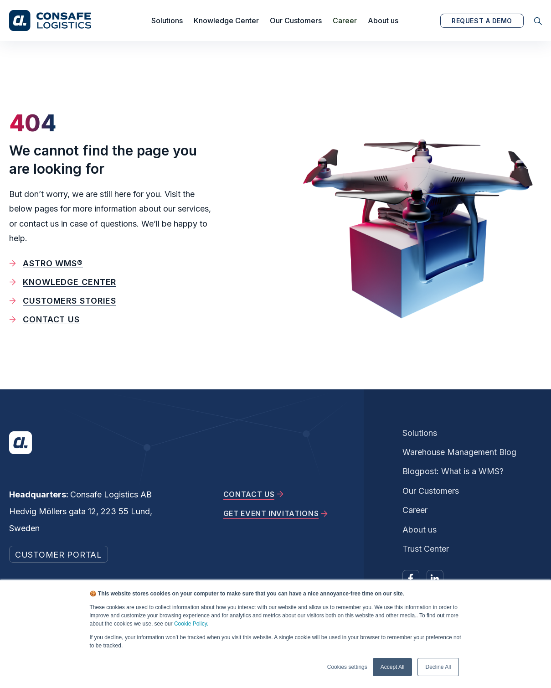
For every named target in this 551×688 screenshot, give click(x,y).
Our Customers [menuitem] (430, 491)
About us (383, 20)
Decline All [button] (438, 667)
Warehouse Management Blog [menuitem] (459, 452)
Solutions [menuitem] (419, 433)
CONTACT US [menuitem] (248, 494)
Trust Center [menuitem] (425, 549)
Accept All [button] (393, 667)
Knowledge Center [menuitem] (69, 282)
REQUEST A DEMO (482, 21)
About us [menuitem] (419, 529)
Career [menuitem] (414, 510)
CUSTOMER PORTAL (58, 554)
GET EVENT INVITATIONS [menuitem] (271, 513)
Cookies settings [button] (347, 667)
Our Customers (296, 20)
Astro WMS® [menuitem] (53, 263)
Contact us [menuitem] (51, 319)
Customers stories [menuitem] (69, 300)
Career (345, 20)
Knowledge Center (226, 20)
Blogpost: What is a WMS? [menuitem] (453, 471)
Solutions (167, 20)
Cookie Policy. (191, 624)
